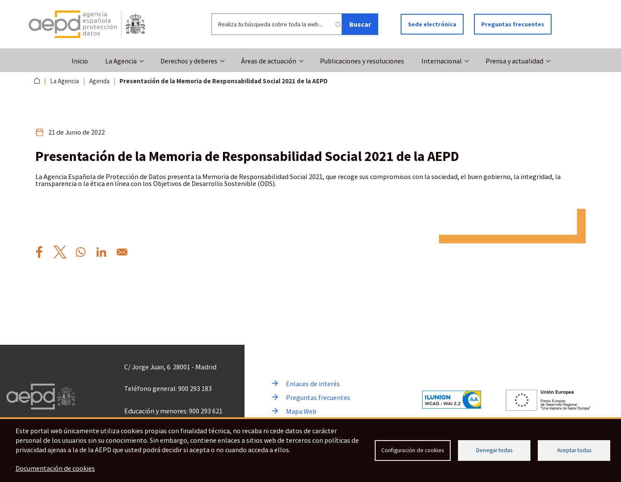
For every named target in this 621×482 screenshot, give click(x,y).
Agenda (99, 81)
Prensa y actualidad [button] (514, 61)
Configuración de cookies (412, 450)
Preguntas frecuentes (512, 24)
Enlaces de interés (313, 383)
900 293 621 (206, 410)
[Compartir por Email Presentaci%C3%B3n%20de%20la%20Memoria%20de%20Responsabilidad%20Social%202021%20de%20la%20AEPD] (122, 252)
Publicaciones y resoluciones (362, 61)
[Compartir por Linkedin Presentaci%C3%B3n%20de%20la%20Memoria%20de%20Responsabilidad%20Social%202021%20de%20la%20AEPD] (101, 252)
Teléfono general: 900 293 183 (168, 388)
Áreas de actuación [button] (268, 61)
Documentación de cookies (55, 468)
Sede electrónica (432, 24)
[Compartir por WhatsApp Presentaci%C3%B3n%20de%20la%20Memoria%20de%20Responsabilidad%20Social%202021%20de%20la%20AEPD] (80, 252)
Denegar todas (494, 450)
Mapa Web (301, 411)
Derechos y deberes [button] (188, 61)
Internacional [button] (441, 61)
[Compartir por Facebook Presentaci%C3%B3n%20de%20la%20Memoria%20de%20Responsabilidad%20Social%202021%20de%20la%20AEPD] (39, 252)
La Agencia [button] (121, 61)
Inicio (80, 61)
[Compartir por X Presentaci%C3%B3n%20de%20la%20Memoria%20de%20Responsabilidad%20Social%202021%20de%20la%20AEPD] (60, 252)
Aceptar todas (574, 450)
